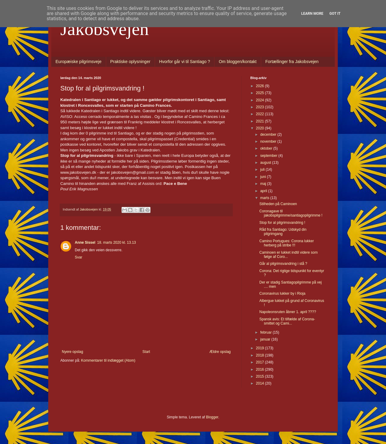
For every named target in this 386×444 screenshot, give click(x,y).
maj (263, 184)
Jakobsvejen (104, 29)
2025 (260, 93)
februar (266, 332)
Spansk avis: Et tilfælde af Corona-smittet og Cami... (287, 321)
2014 (260, 383)
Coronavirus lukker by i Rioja (282, 293)
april (264, 191)
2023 (260, 107)
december (268, 134)
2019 (260, 348)
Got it (334, 13)
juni (263, 177)
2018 (260, 355)
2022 (260, 114)
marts (265, 198)
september (269, 156)
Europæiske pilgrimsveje (78, 61)
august (266, 162)
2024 (260, 100)
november (268, 141)
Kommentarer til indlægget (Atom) (108, 360)
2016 (260, 369)
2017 (260, 362)
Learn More (312, 13)
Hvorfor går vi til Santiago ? (184, 61)
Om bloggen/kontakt (237, 61)
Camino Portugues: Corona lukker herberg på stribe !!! (286, 243)
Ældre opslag (220, 352)
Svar (78, 257)
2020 (260, 128)
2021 (260, 121)
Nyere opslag (72, 352)
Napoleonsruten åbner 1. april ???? (287, 312)
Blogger (212, 417)
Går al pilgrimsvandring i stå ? (283, 264)
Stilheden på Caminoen (278, 204)
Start (146, 352)
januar (265, 339)
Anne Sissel (85, 242)
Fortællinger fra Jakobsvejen (292, 61)
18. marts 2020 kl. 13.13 (116, 242)
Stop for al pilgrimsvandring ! (282, 222)
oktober (266, 148)
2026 (260, 86)
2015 (260, 376)
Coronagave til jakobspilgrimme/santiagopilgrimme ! (290, 213)
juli (263, 169)
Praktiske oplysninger (130, 61)
